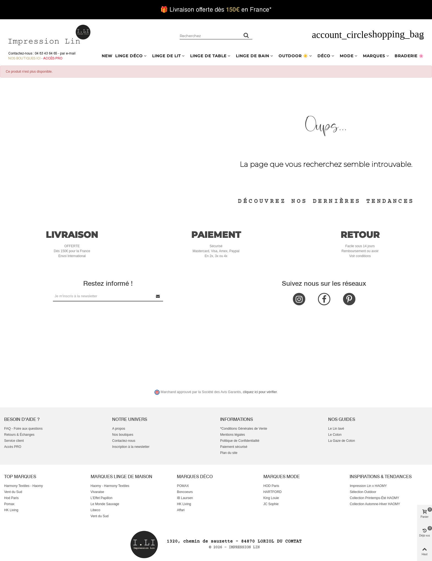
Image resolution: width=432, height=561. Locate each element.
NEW (107, 55)
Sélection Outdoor (363, 492)
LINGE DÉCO (129, 55)
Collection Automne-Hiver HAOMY (375, 504)
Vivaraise (97, 492)
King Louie (271, 498)
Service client (14, 441)
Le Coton (335, 435)
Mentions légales (232, 435)
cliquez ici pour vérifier (260, 392)
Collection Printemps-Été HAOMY (374, 498)
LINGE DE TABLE (208, 55)
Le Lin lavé (336, 429)
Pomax (9, 504)
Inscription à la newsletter (130, 447)
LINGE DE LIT (166, 55)
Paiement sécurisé (233, 447)
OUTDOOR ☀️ (293, 55)
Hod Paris (11, 498)
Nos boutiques (122, 435)
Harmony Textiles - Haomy (23, 486)
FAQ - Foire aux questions (23, 429)
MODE (346, 55)
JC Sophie (271, 504)
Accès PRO (12, 447)
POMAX (183, 486)
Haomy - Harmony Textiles (110, 486)
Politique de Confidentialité (239, 441)
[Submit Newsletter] (158, 296)
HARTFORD (272, 492)
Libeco (95, 510)
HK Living (11, 510)
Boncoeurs (185, 492)
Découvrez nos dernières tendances (326, 201)
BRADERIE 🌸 (409, 55)
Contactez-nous (123, 441)
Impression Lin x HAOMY (368, 486)
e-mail (70, 53)
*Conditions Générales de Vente (243, 429)
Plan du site (228, 453)
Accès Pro (52, 58)
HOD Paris (271, 486)
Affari (181, 510)
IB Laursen (185, 498)
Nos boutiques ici (24, 58)
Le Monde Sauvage (105, 504)
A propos (118, 429)
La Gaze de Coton (341, 441)
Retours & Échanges (19, 435)
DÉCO (323, 55)
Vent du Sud (13, 492)
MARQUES (374, 55)
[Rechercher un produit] (246, 35)
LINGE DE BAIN (252, 55)
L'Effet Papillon (101, 498)
